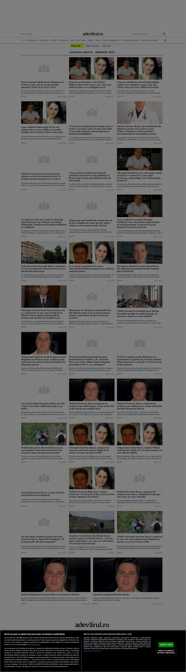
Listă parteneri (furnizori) (92, 651)
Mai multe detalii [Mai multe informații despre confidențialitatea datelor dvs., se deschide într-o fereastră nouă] (34, 644)
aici (29, 660)
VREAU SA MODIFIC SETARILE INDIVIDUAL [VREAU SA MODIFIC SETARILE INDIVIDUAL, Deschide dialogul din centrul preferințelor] (166, 652)
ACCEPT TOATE (166, 645)
